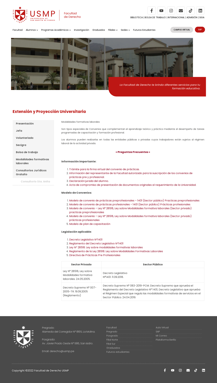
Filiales (113, 30)
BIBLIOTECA (136, 17)
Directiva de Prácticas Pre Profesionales (94, 255)
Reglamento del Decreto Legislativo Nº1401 (96, 243)
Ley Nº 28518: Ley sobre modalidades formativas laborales (106, 247)
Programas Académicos (56, 30)
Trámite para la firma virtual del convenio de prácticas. (104, 169)
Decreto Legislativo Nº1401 (85, 239)
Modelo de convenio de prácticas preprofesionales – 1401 (134, 200)
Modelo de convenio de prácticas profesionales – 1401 (129, 204)
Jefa (19, 131)
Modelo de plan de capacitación (89, 224)
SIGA (201, 17)
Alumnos (32, 30)
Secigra (21, 145)
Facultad (18, 30)
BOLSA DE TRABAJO (155, 17)
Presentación (25, 123)
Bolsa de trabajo (27, 152)
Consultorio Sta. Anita (35, 181)
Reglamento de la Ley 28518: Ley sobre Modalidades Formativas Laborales (116, 251)
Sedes (125, 30)
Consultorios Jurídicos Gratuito (31, 172)
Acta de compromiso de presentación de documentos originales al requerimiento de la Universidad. (132, 185)
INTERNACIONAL (176, 17)
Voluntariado (24, 138)
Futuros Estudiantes (144, 30)
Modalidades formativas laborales (32, 161)
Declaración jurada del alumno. (89, 181)
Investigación (81, 30)
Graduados (98, 30)
